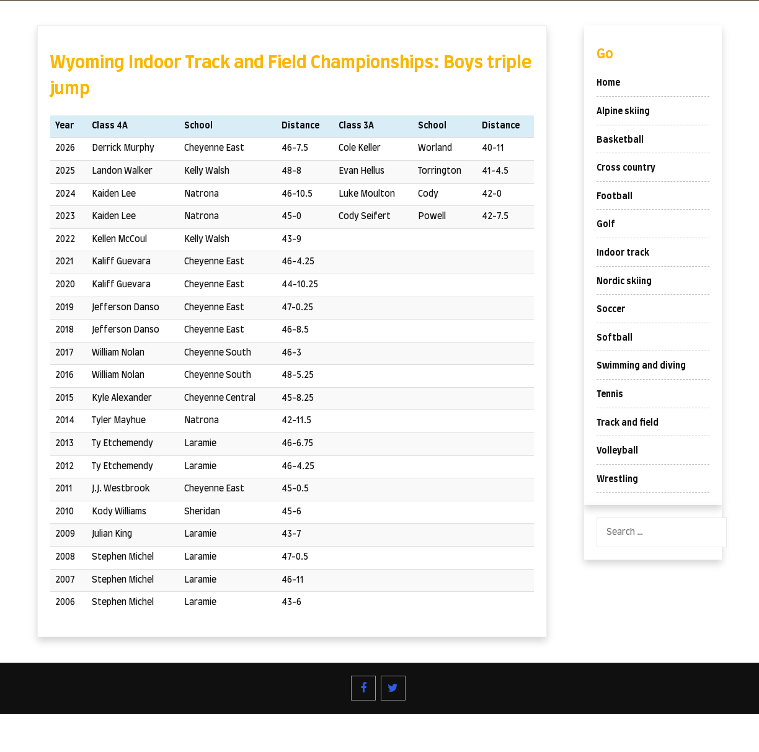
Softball (614, 338)
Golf (606, 224)
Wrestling (617, 479)
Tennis (610, 394)
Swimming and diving (641, 366)
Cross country (626, 168)
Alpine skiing (623, 111)
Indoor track (623, 253)
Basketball (620, 140)
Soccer (611, 309)
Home (608, 83)
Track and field (628, 423)
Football (614, 196)
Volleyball (617, 451)
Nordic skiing (624, 281)
